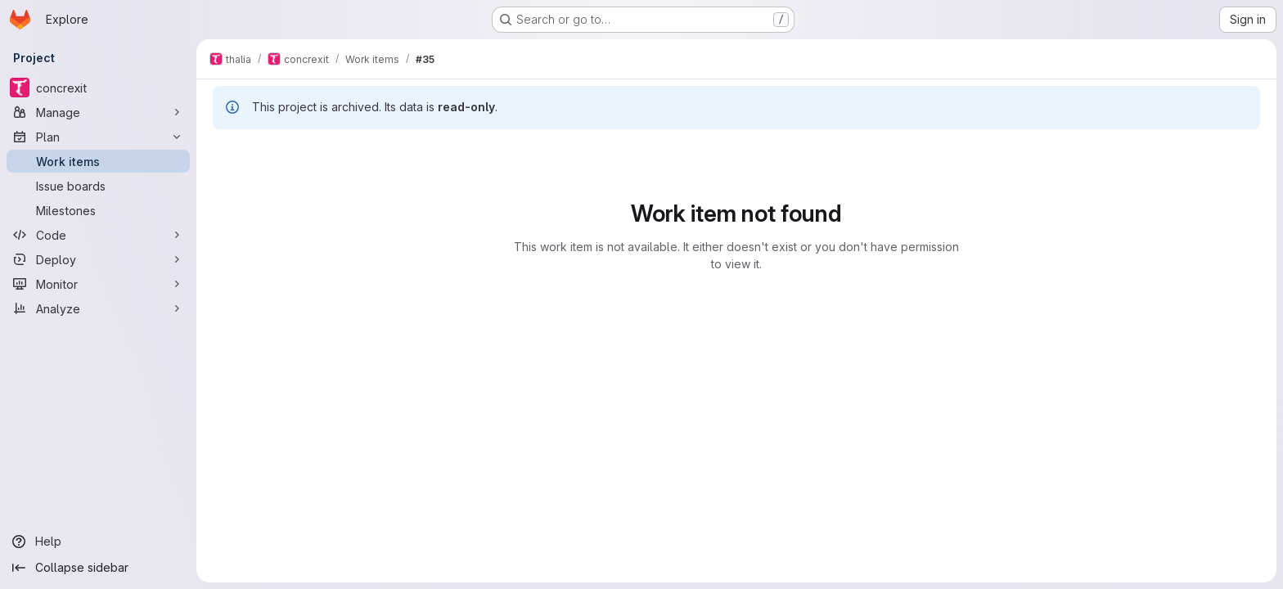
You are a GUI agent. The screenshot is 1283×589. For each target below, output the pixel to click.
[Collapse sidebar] (98, 567)
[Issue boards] (98, 185)
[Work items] (98, 161)
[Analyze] (98, 308)
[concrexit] (98, 87)
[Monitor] (98, 283)
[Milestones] (98, 210)
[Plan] (98, 136)
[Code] (98, 234)
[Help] (98, 541)
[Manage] (98, 112)
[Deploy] (98, 259)
